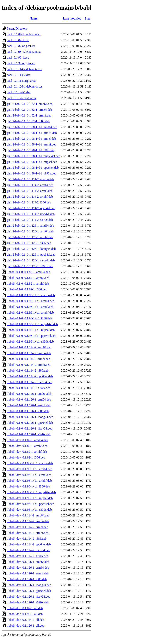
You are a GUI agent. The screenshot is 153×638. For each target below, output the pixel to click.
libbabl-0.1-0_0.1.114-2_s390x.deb (28, 388)
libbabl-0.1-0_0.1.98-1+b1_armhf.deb (30, 312)
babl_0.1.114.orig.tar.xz (21, 80)
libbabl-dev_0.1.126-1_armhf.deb (28, 573)
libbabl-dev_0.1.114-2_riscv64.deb (28, 550)
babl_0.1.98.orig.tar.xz (21, 63)
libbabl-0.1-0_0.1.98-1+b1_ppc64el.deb (31, 335)
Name (33, 18)
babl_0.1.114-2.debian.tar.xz (24, 69)
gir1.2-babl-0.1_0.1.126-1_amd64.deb (30, 225)
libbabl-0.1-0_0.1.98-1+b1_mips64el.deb (32, 324)
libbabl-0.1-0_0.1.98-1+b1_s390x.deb (30, 341)
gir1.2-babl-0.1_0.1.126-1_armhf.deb (30, 237)
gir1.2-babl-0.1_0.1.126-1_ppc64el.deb (31, 254)
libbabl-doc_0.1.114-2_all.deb (25, 619)
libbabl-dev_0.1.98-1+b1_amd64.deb (30, 463)
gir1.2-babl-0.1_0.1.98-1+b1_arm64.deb (32, 132)
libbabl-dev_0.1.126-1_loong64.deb (29, 585)
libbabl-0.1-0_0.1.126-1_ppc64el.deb (30, 422)
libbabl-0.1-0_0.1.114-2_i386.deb (27, 370)
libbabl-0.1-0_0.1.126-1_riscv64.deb (29, 428)
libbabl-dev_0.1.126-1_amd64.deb (28, 561)
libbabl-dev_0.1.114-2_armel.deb (27, 527)
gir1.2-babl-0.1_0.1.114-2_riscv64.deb (31, 214)
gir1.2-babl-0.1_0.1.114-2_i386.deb (29, 202)
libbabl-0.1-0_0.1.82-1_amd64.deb (28, 272)
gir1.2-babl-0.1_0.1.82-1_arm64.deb (29, 109)
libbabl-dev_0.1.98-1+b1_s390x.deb (29, 509)
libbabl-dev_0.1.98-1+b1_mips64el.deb (31, 492)
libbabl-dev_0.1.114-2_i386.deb (26, 538)
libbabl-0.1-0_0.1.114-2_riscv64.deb (29, 382)
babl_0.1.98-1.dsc (18, 57)
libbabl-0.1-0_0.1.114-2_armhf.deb (28, 364)
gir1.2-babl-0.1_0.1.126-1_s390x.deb (30, 266)
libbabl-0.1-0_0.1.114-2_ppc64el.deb (30, 376)
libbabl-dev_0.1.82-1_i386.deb (26, 457)
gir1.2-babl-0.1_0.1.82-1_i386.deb (28, 121)
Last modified (72, 18)
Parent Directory (17, 28)
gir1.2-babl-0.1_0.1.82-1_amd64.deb (29, 103)
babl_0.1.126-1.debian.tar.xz (24, 86)
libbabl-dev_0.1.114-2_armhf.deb (27, 532)
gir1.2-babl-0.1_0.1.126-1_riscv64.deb (31, 260)
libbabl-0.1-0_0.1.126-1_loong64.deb (30, 417)
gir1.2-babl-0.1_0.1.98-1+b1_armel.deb (31, 138)
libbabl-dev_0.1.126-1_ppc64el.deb (29, 590)
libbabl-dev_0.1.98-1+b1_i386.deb (28, 486)
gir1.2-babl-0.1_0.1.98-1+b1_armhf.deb (31, 144)
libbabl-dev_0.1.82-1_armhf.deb (27, 451)
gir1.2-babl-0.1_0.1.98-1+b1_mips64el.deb (33, 156)
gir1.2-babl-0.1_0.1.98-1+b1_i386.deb (30, 150)
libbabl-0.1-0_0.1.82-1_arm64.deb (28, 277)
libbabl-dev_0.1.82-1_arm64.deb (27, 445)
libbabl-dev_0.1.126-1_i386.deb (27, 579)
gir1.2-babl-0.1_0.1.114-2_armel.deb (29, 190)
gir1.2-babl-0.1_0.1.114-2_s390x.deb (30, 219)
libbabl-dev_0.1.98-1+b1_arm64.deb (29, 469)
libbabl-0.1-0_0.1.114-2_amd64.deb (29, 347)
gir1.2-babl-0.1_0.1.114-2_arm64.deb (30, 185)
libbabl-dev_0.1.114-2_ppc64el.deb (29, 544)
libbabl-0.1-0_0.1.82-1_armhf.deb (28, 283)
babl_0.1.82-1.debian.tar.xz (24, 34)
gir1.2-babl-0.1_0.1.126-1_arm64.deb (30, 231)
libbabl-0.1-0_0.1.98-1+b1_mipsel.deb (31, 330)
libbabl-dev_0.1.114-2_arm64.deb (28, 521)
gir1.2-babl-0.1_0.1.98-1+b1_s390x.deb (31, 173)
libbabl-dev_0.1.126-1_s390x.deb (28, 602)
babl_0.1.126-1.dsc (18, 92)
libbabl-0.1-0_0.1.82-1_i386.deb (27, 289)
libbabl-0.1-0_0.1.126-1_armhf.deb (29, 405)
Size (87, 18)
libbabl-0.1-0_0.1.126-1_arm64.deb (29, 399)
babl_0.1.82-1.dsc (18, 40)
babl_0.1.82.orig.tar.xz (21, 46)
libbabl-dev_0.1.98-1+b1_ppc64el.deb (30, 503)
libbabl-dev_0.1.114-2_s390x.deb (27, 556)
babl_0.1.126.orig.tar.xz (21, 98)
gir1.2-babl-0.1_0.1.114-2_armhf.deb (30, 196)
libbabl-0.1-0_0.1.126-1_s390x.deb (29, 434)
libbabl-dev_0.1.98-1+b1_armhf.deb (29, 480)
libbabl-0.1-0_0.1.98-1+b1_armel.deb (30, 306)
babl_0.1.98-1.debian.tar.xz (24, 51)
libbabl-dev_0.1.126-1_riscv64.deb (28, 596)
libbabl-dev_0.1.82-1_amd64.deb (27, 440)
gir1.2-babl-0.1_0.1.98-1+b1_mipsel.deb (32, 161)
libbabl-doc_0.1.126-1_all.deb (25, 625)
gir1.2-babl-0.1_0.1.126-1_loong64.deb (31, 248)
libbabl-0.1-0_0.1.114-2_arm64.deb (29, 353)
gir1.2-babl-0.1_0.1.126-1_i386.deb (29, 243)
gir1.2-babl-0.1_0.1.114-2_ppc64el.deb (31, 208)
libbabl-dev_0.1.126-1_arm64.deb (28, 567)
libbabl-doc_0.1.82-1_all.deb (25, 608)
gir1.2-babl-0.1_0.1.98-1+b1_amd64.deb (32, 127)
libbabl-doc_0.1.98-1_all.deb (25, 614)
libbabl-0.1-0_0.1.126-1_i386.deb (28, 411)
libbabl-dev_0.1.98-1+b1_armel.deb (29, 474)
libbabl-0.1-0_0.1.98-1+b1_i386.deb (29, 318)
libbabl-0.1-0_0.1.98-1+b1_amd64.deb (31, 295)
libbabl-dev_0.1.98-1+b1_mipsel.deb (30, 498)
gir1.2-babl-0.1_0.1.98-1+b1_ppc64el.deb (33, 167)
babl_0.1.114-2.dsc (18, 75)
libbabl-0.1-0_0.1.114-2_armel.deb (28, 359)
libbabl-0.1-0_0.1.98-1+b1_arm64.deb (30, 301)
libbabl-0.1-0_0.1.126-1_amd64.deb (29, 393)
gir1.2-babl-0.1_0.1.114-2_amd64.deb (30, 179)
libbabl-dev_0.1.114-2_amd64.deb (28, 515)
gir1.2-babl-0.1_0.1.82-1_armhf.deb (29, 115)
